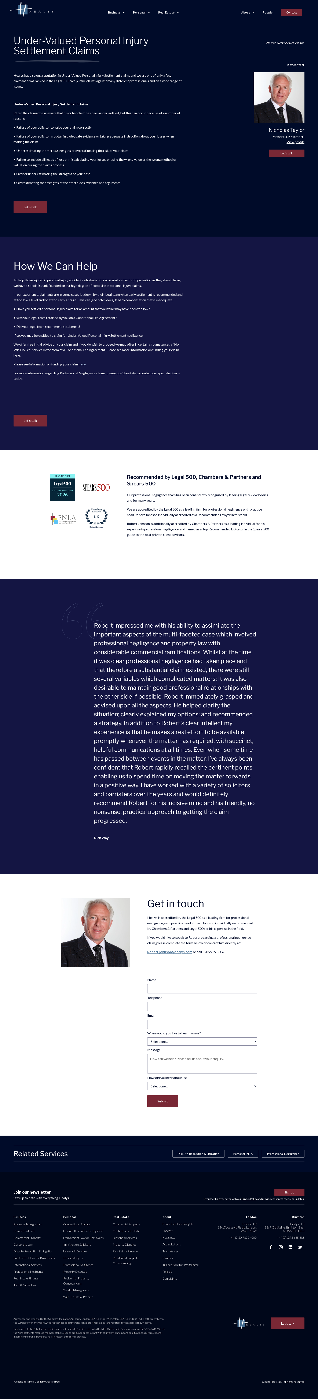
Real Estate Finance (26, 1278)
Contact (291, 12)
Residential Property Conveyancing (76, 1280)
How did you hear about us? (167, 1078)
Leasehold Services (75, 1251)
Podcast (167, 1231)
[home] (32, 9)
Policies (167, 1271)
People (268, 12)
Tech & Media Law (25, 1285)
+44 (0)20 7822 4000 (243, 1237)
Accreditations (171, 1244)
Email (151, 1015)
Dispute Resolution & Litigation (198, 1153)
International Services (28, 1265)
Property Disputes (75, 1271)
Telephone (154, 998)
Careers (167, 1258)
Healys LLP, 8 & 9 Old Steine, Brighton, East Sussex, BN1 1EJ (284, 1227)
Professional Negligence (283, 1153)
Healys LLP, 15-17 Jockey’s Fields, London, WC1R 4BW (237, 1227)
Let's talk (287, 153)
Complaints (169, 1278)
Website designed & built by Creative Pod (37, 1381)
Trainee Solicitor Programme (180, 1265)
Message (154, 1050)
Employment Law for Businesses (34, 1258)
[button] (116, 12)
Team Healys (170, 1251)
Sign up (289, 1192)
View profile (295, 142)
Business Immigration (27, 1224)
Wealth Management (76, 1290)
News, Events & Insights (178, 1224)
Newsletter (169, 1237)
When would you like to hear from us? (174, 1033)
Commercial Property (27, 1238)
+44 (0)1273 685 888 (290, 1237)
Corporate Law (23, 1244)
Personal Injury (243, 1153)
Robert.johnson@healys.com (169, 952)
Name (151, 980)
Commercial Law (24, 1231)
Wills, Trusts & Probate (78, 1297)
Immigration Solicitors (77, 1244)
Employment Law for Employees (83, 1238)
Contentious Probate (76, 1224)
